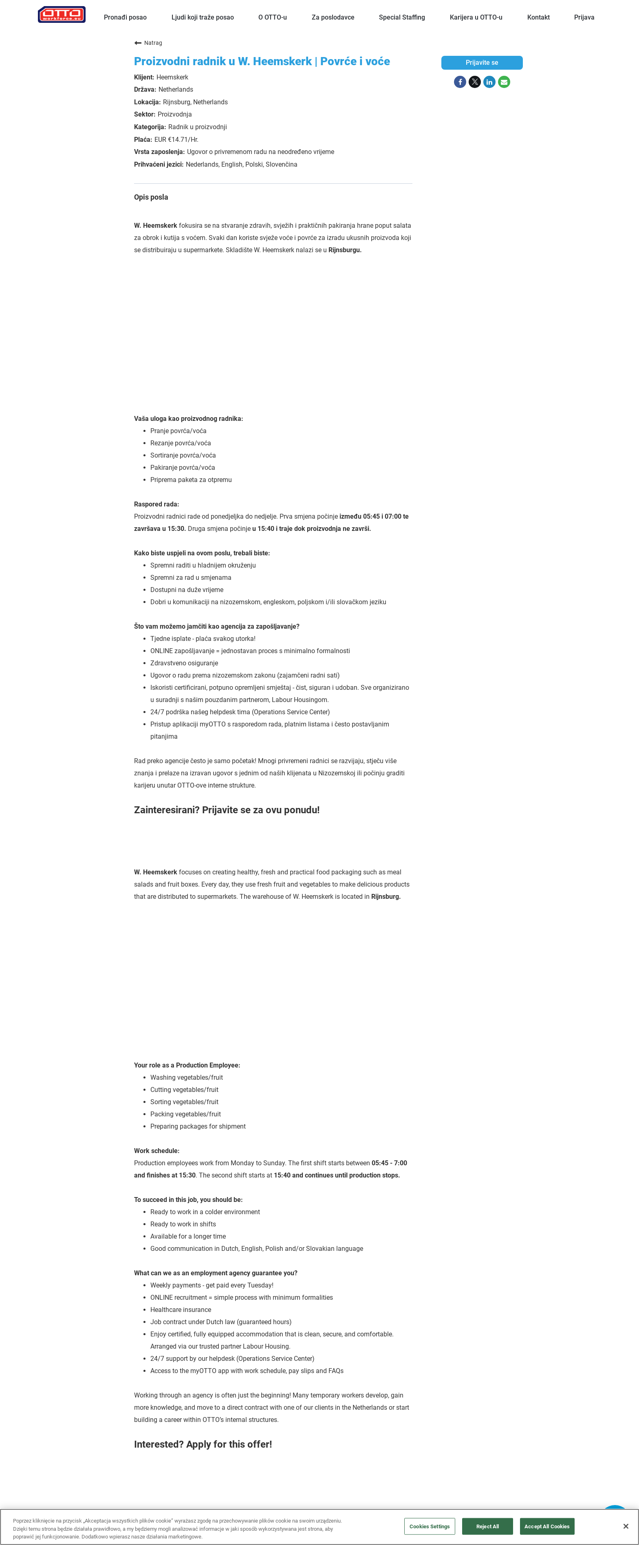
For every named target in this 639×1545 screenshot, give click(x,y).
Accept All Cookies (547, 1526)
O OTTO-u (272, 17)
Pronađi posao (125, 17)
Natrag (148, 42)
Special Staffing (402, 17)
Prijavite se (482, 62)
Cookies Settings (430, 1526)
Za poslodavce (333, 17)
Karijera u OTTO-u (476, 17)
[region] (319, 1527)
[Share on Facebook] (460, 82)
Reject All (487, 1526)
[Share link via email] (504, 82)
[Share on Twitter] (474, 82)
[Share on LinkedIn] (489, 82)
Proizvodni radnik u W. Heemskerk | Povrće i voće (262, 61)
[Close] (626, 1526)
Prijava (584, 17)
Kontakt (538, 17)
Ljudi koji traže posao (203, 17)
